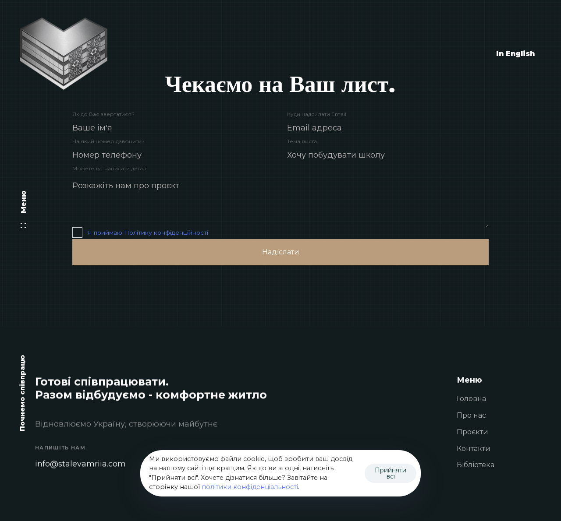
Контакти (473, 449)
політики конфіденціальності (250, 487)
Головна (471, 399)
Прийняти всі (390, 473)
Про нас (471, 416)
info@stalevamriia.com (80, 464)
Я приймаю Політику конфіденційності (147, 232)
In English (515, 53)
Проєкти (472, 432)
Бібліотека (475, 465)
